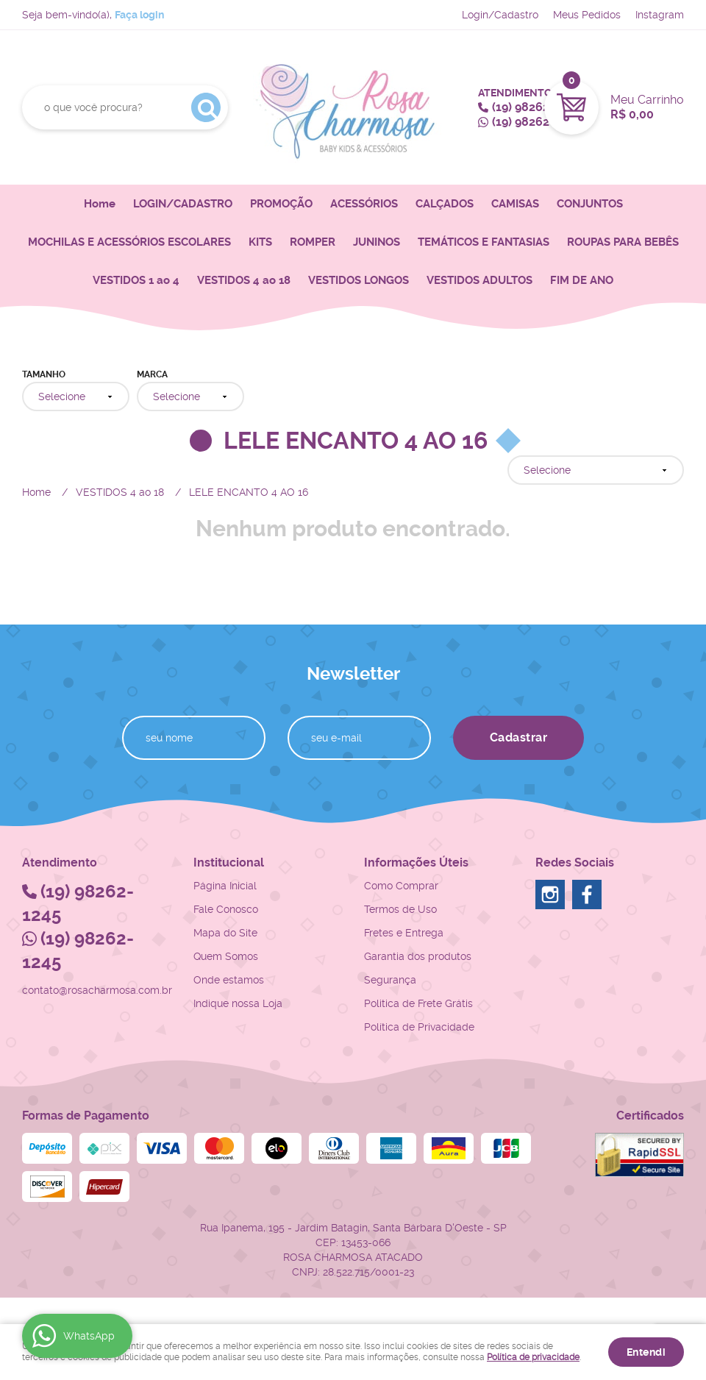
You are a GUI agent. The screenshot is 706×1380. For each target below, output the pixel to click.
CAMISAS (515, 203)
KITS (260, 242)
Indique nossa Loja (237, 1003)
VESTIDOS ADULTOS (479, 280)
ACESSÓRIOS (364, 203)
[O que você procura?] (206, 107)
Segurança (390, 980)
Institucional (228, 862)
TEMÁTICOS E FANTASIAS (483, 242)
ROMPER (312, 242)
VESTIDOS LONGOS (358, 280)
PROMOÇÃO (281, 203)
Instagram (659, 15)
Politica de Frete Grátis (418, 1003)
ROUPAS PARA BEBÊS (623, 242)
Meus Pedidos (587, 15)
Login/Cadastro (500, 15)
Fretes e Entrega (403, 933)
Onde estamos (228, 980)
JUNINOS (376, 242)
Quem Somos (225, 956)
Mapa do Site (225, 933)
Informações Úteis (416, 862)
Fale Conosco (225, 909)
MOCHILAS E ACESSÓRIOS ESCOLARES (129, 242)
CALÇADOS (445, 203)
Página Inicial (225, 886)
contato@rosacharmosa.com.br (97, 990)
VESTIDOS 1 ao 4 (136, 280)
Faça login (139, 15)
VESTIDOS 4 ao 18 (243, 280)
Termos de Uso (400, 909)
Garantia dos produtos (417, 956)
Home (99, 203)
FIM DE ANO (581, 280)
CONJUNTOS (590, 203)
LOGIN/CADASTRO (182, 203)
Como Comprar (401, 886)
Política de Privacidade (419, 1027)
